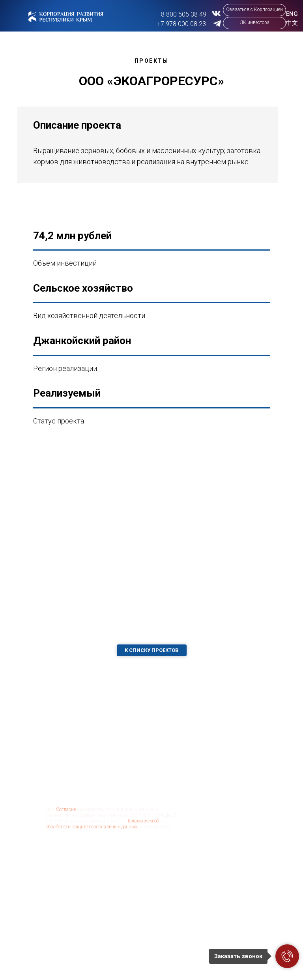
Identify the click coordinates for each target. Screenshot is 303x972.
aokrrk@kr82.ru (215, 915)
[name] (105, 738)
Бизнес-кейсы (122, 933)
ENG (292, 13)
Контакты (161, 955)
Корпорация (165, 913)
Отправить (77, 854)
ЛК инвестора (254, 22)
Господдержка (122, 954)
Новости (160, 933)
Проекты (114, 913)
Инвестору (163, 895)
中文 (292, 22)
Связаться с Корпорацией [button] (254, 9)
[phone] (105, 764)
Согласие (66, 809)
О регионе (116, 895)
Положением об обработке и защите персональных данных (102, 824)
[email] (105, 789)
